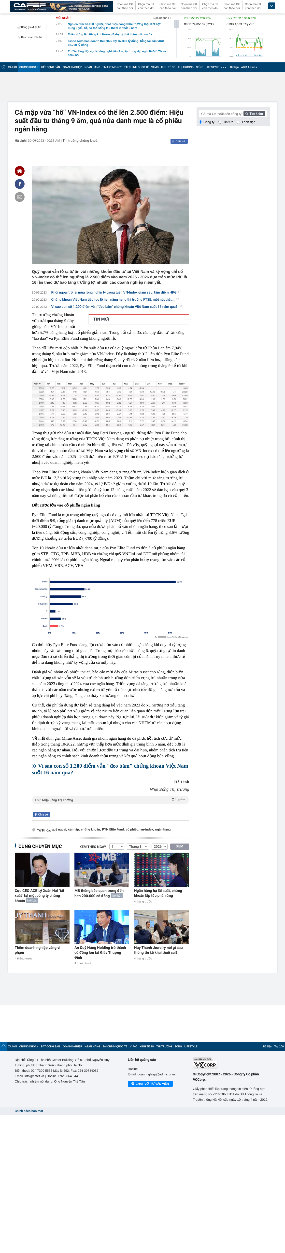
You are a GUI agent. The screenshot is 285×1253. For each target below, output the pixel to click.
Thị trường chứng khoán (80, 141)
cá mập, (74, 829)
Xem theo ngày (93, 847)
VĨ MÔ (155, 67)
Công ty (208, 122)
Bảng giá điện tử (28, 27)
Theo (110, 799)
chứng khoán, (91, 829)
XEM (179, 846)
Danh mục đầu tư (29, 37)
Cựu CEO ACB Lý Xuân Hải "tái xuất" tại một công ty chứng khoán (39, 895)
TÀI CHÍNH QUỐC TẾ (136, 67)
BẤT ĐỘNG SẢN (50, 67)
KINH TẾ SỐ (168, 67)
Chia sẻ (180, 141)
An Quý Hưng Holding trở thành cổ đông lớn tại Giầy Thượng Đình (100, 952)
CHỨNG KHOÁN (29, 67)
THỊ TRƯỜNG (186, 67)
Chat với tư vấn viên (150, 1084)
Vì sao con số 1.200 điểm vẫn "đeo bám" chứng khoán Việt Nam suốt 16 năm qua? (116, 307)
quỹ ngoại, (59, 829)
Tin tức (228, 122)
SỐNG (199, 67)
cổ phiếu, (132, 829)
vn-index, (147, 829)
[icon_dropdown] (271, 6)
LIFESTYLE (212, 67)
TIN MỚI (101, 319)
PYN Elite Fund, (113, 829)
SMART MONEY (112, 67)
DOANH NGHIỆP (72, 67)
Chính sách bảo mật (29, 1111)
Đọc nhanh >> (162, 18)
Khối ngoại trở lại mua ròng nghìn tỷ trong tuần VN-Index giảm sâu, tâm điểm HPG (116, 293)
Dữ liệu (234, 67)
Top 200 (279, 1046)
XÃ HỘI (12, 67)
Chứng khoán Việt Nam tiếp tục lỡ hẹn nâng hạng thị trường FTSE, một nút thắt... (115, 300)
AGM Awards (249, 67)
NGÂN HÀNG (92, 67)
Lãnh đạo (248, 122)
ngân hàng (163, 829)
